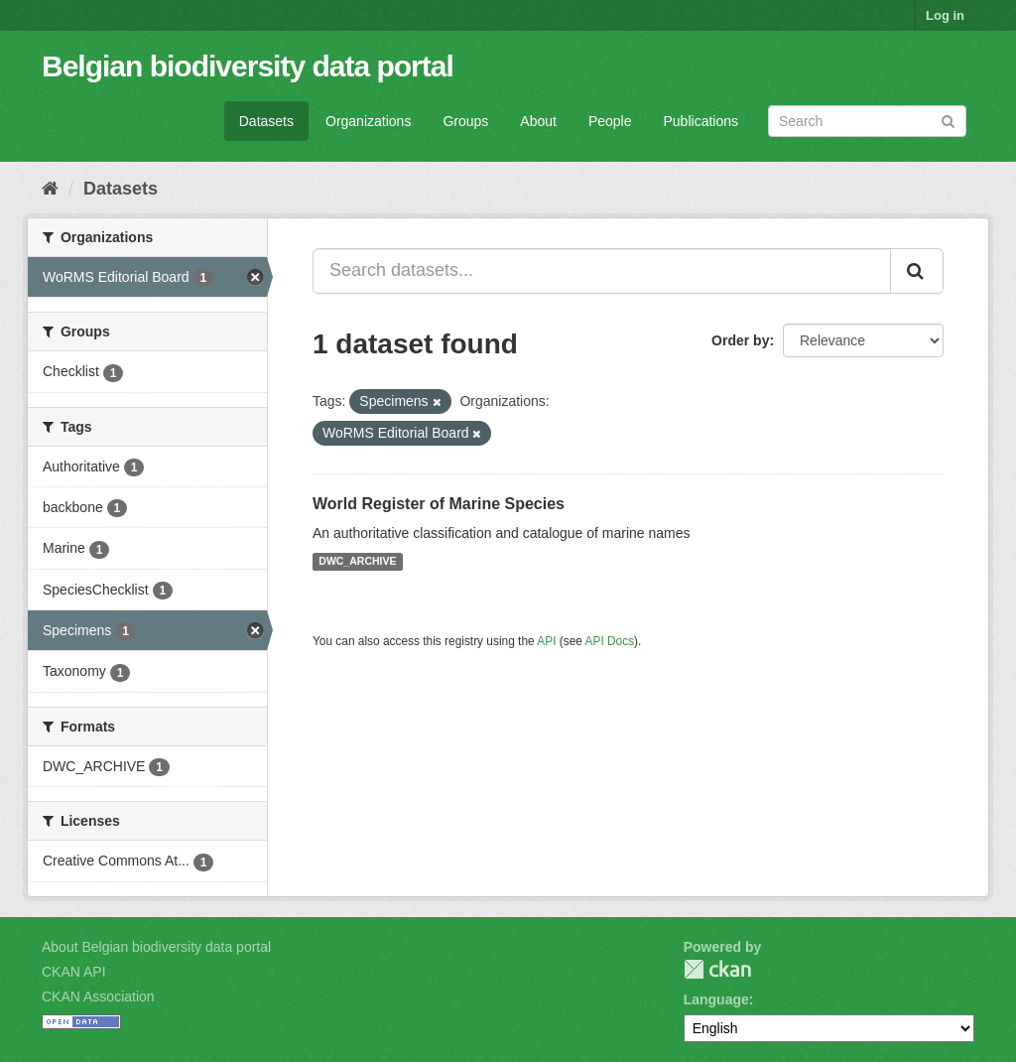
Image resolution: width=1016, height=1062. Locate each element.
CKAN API (74, 972)
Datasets (266, 121)
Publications (701, 121)
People (610, 121)
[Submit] (948, 119)
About (538, 121)
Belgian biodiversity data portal (247, 66)
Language (716, 999)
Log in (945, 15)
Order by (740, 340)
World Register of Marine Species (439, 503)
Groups (465, 121)
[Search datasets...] (602, 271)
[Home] (50, 189)
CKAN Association (98, 996)
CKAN (717, 969)
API (546, 641)
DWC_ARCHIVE (357, 562)
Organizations (368, 121)
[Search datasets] (867, 121)
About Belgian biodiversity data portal (156, 947)
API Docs (610, 641)
